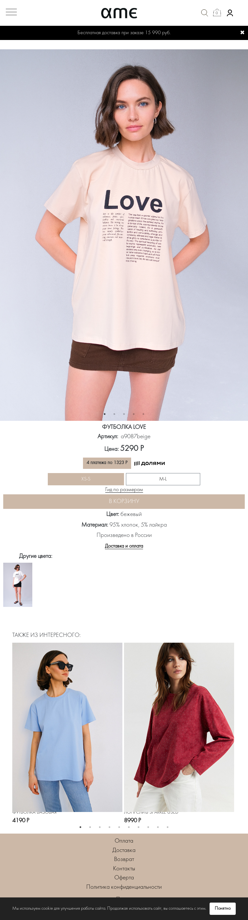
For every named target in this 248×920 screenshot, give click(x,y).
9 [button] (158, 827)
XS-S (85, 479)
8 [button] (148, 827)
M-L (163, 479)
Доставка (124, 850)
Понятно (223, 908)
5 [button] (143, 414)
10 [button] (167, 827)
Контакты (124, 869)
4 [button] (133, 414)
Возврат (124, 859)
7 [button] (138, 827)
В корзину (124, 502)
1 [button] (104, 414)
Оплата (124, 841)
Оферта (124, 878)
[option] (124, 235)
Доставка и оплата (124, 546)
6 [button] (129, 827)
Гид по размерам (124, 489)
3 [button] (124, 414)
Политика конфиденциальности (124, 887)
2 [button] (114, 414)
